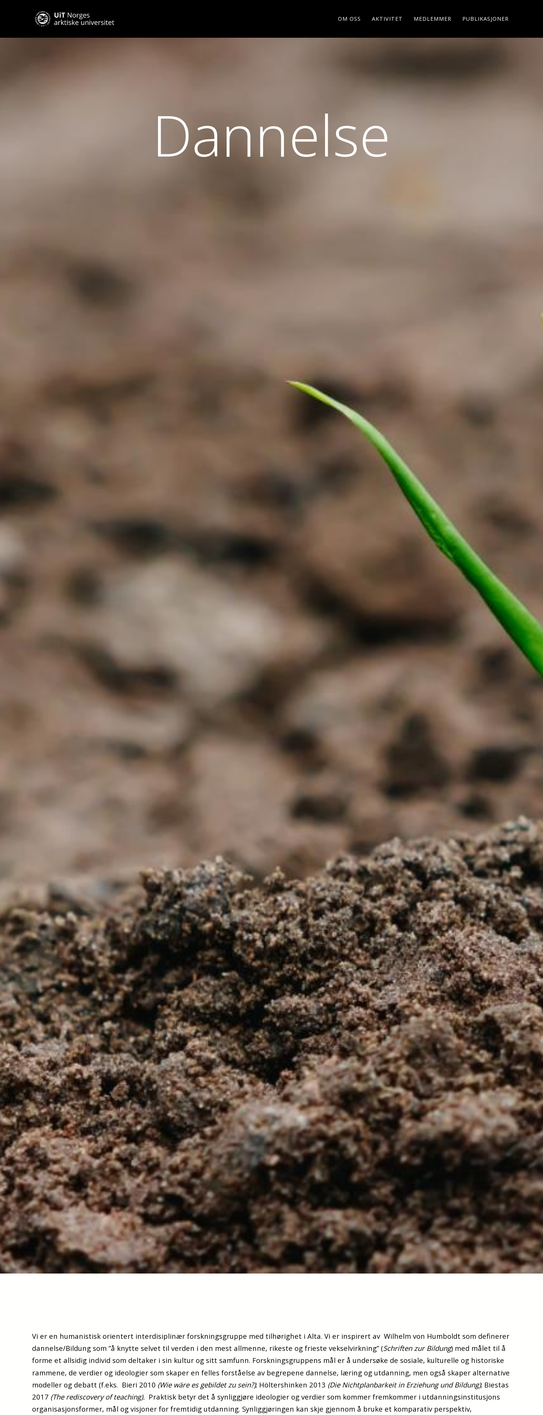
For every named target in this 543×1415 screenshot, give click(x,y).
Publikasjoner (485, 28)
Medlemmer (432, 28)
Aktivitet (387, 28)
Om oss (349, 28)
